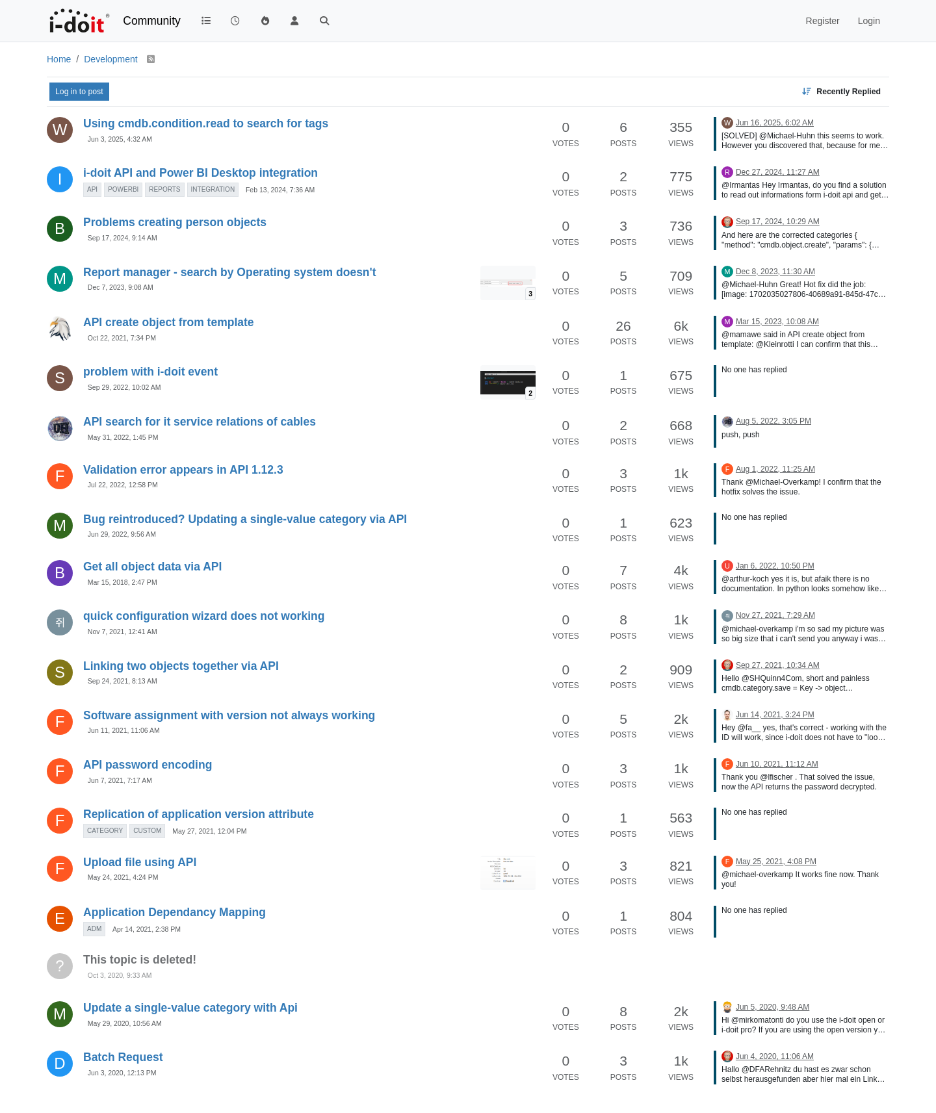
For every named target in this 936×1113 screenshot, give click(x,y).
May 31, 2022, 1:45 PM (123, 437)
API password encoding (147, 764)
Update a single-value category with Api (190, 1007)
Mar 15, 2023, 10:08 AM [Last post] (777, 321)
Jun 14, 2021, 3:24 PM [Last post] (775, 714)
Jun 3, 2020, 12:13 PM (122, 1073)
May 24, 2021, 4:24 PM (123, 877)
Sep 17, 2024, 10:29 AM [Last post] (778, 221)
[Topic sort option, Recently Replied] (841, 92)
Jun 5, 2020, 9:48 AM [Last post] (772, 1007)
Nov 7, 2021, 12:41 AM (122, 631)
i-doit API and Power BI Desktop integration (200, 172)
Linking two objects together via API (181, 665)
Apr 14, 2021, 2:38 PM (146, 929)
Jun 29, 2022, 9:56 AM (122, 534)
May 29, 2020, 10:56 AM (125, 1023)
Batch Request (123, 1057)
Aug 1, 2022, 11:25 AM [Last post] (775, 469)
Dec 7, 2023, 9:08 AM (120, 287)
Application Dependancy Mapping (174, 912)
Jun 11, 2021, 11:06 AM (124, 730)
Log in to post (79, 91)
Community (152, 20)
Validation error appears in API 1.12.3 (183, 469)
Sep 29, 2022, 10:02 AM (124, 387)
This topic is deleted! (139, 959)
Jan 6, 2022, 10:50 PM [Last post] (775, 565)
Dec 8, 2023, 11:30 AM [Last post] (775, 271)
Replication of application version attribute (198, 814)
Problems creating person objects (174, 222)
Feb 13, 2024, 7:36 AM (280, 190)
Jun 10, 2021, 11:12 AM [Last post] (777, 764)
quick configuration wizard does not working (203, 615)
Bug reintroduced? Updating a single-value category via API (245, 519)
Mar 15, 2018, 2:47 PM (122, 582)
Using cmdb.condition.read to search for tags (205, 123)
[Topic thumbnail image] (508, 283)
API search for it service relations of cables (199, 421)
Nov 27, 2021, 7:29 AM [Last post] (775, 615)
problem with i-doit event (150, 371)
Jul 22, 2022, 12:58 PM (123, 485)
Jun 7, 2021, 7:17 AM (120, 780)
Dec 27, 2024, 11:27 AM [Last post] (778, 172)
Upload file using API (139, 862)
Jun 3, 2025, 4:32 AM (120, 139)
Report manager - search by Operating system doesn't (229, 272)
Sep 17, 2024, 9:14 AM (122, 238)
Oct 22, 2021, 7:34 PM (122, 338)
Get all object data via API (152, 566)
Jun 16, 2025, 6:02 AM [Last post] (775, 122)
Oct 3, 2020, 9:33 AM (120, 975)
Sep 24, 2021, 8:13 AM (122, 681)
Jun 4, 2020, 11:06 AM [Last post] (775, 1056)
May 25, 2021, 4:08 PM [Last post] (776, 861)
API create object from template (168, 322)
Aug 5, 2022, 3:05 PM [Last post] (773, 421)
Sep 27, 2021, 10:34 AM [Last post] (778, 665)
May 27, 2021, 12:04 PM (209, 831)
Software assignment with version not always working (229, 715)
